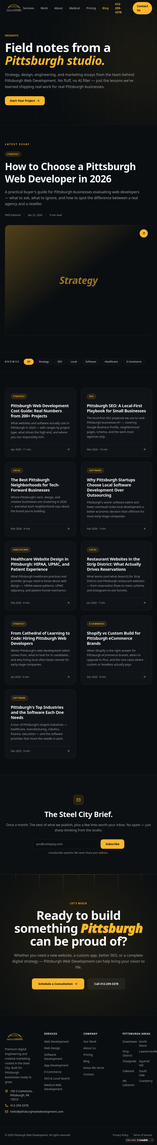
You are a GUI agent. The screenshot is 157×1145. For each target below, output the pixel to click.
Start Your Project (25, 101)
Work (44, 8)
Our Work (89, 1041)
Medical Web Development (53, 1087)
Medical (74, 8)
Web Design (52, 1048)
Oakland (128, 1071)
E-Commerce (52, 1072)
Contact (88, 1074)
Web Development (56, 1041)
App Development (56, 1065)
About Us (89, 1048)
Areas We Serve (93, 1068)
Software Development (53, 1057)
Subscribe (112, 844)
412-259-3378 (118, 8)
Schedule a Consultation (58, 984)
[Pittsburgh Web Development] (14, 8)
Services (28, 8)
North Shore (143, 1044)
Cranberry (146, 1081)
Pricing (91, 8)
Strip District (127, 1053)
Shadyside (129, 1061)
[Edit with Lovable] (137, 1140)
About (58, 8)
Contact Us (142, 8)
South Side (143, 1073)
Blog (105, 8)
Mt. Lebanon (128, 1083)
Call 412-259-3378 (106, 984)
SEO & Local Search (57, 1078)
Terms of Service (142, 1135)
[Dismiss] (152, 1140)
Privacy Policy (120, 1135)
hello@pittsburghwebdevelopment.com (36, 1111)
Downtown (130, 1041)
